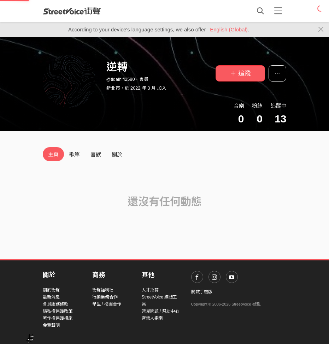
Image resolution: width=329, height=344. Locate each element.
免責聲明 (51, 325)
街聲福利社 (102, 290)
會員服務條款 (55, 304)
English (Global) (229, 29)
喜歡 (95, 154)
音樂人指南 (152, 318)
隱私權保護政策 (57, 311)
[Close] (321, 29)
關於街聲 (51, 290)
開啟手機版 (201, 291)
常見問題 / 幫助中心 (160, 311)
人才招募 (150, 290)
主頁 (53, 154)
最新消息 (51, 297)
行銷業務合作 (105, 297)
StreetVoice (72, 10)
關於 (117, 154)
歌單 (74, 154)
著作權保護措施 (57, 318)
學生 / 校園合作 (106, 304)
